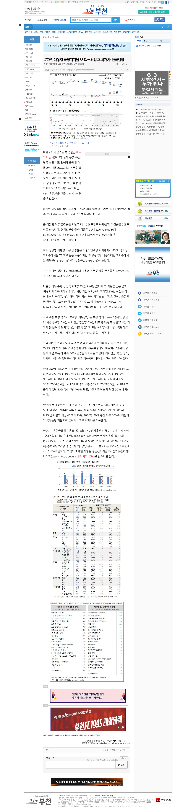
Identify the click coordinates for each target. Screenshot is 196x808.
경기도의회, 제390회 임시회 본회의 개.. (151, 120)
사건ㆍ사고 (28, 53)
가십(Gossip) (29, 86)
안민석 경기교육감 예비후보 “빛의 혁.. (150, 127)
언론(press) (29, 106)
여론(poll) (29, 102)
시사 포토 (28, 118)
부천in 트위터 (145, 191)
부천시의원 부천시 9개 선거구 (146, 98)
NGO (81, 32)
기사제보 (67, 2)
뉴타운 (142, 2)
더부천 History (30, 114)
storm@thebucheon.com (85, 70)
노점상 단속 (29, 94)
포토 (36, 32)
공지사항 (31, 166)
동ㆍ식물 (53, 2)
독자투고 (31, 174)
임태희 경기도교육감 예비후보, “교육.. (150, 134)
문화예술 (88, 32)
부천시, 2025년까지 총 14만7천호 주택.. (152, 116)
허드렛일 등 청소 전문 (148, 194)
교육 (69, 32)
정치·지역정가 (44, 32)
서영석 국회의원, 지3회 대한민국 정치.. (151, 130)
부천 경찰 (28, 77)
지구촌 (148, 2)
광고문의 (70, 796)
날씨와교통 (135, 2)
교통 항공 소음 (30, 98)
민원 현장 (28, 57)
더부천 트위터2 (150, 313)
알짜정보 (31, 170)
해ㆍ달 (60, 2)
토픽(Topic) (29, 69)
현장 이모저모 (29, 65)
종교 (26, 110)
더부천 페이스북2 (151, 300)
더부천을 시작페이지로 (80, 2)
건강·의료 (135, 32)
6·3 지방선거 (129, 20)
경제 (59, 32)
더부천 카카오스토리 (152, 334)
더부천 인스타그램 (151, 327)
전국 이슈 (28, 90)
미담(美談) (28, 49)
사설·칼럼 (117, 32)
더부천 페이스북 (146, 185)
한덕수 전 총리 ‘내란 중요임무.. (149, 46)
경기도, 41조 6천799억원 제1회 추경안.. (152, 123)
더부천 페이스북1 (151, 293)
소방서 (27, 82)
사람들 (74, 32)
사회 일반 (28, 45)
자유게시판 (156, 2)
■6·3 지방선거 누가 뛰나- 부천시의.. (150, 113)
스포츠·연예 (107, 32)
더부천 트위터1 (150, 307)
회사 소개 (61, 796)
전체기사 (28, 32)
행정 (53, 32)
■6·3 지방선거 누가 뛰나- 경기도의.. (150, 109)
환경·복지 (127, 32)
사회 (64, 32)
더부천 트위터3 (146, 188)
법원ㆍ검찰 (28, 73)
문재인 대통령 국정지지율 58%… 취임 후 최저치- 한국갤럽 (84, 60)
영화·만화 (97, 32)
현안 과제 (28, 61)
